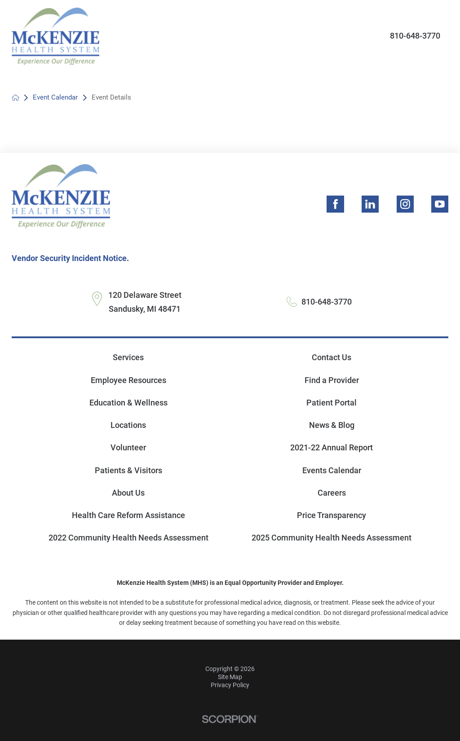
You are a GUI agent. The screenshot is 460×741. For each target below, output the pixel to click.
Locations (128, 425)
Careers (332, 492)
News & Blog (331, 425)
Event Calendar (55, 97)
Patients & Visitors (128, 470)
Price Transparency (331, 515)
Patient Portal (331, 402)
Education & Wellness (128, 402)
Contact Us (331, 357)
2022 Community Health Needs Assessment (128, 537)
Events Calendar (331, 470)
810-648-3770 (415, 35)
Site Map (230, 676)
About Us (128, 492)
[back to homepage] (15, 97)
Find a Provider (332, 380)
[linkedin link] (370, 204)
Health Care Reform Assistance (128, 515)
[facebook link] (335, 204)
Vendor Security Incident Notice (69, 258)
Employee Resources (128, 380)
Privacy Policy (230, 685)
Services (128, 357)
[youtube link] (439, 204)
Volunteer (128, 447)
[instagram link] (405, 204)
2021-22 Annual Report (331, 447)
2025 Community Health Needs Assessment (331, 537)
